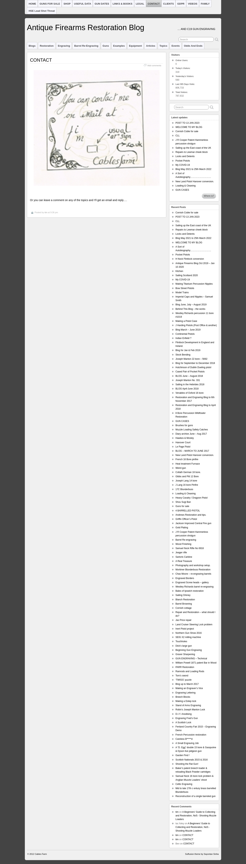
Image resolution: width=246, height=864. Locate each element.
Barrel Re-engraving (185, 539)
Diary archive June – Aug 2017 (191, 433)
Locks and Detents (184, 156)
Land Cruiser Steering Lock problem (193, 624)
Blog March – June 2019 (187, 329)
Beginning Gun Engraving (188, 650)
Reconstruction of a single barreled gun (195, 796)
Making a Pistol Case (186, 321)
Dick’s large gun (183, 645)
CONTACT (154, 3)
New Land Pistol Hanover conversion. (194, 181)
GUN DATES (102, 3)
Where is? (209, 196)
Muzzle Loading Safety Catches (191, 429)
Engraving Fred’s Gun (186, 718)
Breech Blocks (182, 697)
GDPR (180, 3)
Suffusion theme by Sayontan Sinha (202, 854)
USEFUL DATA (82, 3)
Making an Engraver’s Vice (189, 688)
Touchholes (181, 641)
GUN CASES (182, 190)
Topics (163, 45)
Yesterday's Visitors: (184, 76)
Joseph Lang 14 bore (186, 480)
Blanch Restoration (185, 599)
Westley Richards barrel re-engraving (194, 586)
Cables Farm (41, 854)
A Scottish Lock (183, 722)
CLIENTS (168, 3)
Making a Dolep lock (185, 701)
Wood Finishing (183, 544)
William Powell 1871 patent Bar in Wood (195, 662)
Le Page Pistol (182, 446)
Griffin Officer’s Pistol (186, 519)
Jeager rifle (181, 552)
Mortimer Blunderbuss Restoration (192, 569)
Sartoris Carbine (183, 557)
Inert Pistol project (184, 628)
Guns (106, 45)
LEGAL (140, 3)
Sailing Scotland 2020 (186, 275)
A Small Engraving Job (187, 743)
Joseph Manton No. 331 (187, 380)
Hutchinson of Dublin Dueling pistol (193, 367)
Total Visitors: (181, 92)
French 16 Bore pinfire (186, 459)
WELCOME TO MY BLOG (188, 127)
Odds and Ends (193, 45)
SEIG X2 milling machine (188, 637)
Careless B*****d (184, 739)
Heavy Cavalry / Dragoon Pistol (191, 497)
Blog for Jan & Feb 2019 (187, 350)
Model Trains (182, 292)
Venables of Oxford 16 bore (189, 393)
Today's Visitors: (183, 68)
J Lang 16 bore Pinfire (186, 485)
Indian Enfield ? (183, 338)
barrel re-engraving (86, 45)
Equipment (135, 45)
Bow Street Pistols (184, 288)
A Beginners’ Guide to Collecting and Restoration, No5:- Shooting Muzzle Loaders (195, 816)
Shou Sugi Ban (183, 502)
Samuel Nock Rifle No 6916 (189, 548)
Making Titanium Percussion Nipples (194, 283)
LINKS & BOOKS (122, 3)
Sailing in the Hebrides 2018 (189, 384)
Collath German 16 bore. (188, 472)
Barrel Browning (183, 603)
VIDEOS (192, 3)
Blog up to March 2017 (187, 684)
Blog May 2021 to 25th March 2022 (193, 169)
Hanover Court (182, 442)
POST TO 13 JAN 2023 (187, 123)
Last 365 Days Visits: (185, 84)
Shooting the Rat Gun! (186, 764)
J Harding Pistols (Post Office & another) (196, 325)
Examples (119, 45)
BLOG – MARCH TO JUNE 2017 (192, 451)
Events (175, 45)
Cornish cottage (183, 608)
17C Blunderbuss (184, 489)
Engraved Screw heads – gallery (192, 582)
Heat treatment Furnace (187, 463)
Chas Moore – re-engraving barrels (193, 573)
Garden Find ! (182, 755)
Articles (150, 45)
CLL (177, 135)
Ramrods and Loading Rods (189, 671)
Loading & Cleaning (185, 185)
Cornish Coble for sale (186, 131)
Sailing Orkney (182, 595)
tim (46, 212)
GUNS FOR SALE (50, 3)
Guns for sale (182, 506)
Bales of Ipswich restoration (189, 591)
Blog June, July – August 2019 (190, 304)
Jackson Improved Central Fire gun (193, 523)
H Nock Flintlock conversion (189, 259)
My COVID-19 (182, 165)
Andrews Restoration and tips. (190, 515)
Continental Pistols (184, 334)
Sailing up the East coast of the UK (193, 148)
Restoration (47, 45)
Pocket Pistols (182, 160)
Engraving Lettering (185, 692)
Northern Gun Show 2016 (188, 633)
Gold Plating (181, 527)
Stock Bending (182, 354)
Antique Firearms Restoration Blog (85, 27)
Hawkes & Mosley (184, 438)
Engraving (64, 45)
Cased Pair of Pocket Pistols (189, 371)
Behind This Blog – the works (190, 309)
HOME (32, 3)
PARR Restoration (184, 667)
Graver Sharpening (185, 654)
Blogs (32, 45)
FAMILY (205, 3)
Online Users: (182, 60)
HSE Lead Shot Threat (42, 10)
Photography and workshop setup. (192, 565)
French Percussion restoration (190, 734)
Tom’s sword (181, 675)
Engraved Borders (184, 578)
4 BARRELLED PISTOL (187, 510)
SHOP (67, 3)
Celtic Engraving (183, 784)
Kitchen (179, 271)
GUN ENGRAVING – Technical (191, 658)
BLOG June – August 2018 (189, 376)
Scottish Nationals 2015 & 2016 (191, 759)
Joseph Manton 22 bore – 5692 (191, 359)
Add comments (154, 65)
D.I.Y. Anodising (183, 714)
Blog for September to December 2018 (195, 363)
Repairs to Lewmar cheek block (191, 152)
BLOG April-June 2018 (187, 388)
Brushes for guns (184, 425)
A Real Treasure (183, 561)
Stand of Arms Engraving (188, 705)
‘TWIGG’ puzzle (183, 679)
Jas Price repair (183, 620)
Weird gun (180, 468)
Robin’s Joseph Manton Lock (190, 709)
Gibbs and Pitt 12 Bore (187, 476)
